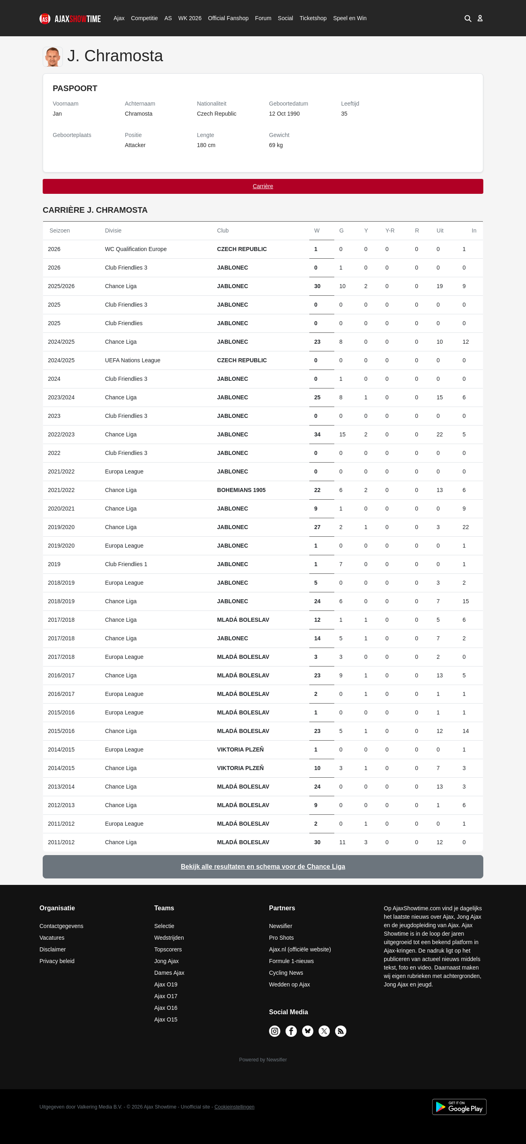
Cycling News (286, 973)
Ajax (118, 18)
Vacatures (51, 937)
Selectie (164, 926)
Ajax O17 (166, 996)
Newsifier (280, 926)
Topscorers (168, 949)
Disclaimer (52, 949)
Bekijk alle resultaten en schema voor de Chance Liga (263, 866)
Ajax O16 (166, 1008)
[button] (467, 18)
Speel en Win (350, 18)
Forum (263, 18)
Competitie (142, 18)
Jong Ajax (166, 961)
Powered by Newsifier (263, 1060)
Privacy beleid (57, 961)
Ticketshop (313, 18)
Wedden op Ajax (289, 984)
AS (168, 18)
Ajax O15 (166, 1019)
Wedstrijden (169, 937)
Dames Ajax (169, 973)
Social (284, 18)
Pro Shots (281, 937)
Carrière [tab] (263, 186)
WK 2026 (187, 18)
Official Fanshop (224, 18)
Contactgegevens (61, 926)
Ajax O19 (166, 984)
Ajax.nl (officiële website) (300, 949)
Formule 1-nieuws (291, 961)
